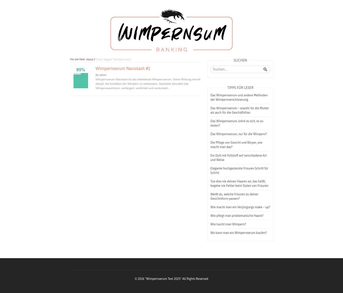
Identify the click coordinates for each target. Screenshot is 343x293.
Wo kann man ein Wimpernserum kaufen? (238, 233)
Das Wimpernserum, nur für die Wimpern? (238, 134)
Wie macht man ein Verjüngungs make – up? (240, 207)
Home (89, 59)
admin (102, 75)
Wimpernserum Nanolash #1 (123, 68)
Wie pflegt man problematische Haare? (236, 215)
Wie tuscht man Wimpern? (228, 224)
